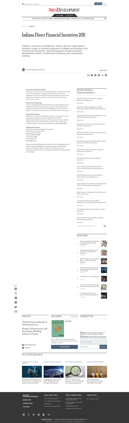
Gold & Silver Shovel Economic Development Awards (74, 399)
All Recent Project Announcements (86, 226)
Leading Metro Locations (72, 406)
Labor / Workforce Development (52, 401)
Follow (59, 15)
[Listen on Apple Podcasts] (35, 345)
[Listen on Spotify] (35, 348)
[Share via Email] (16, 311)
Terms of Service (77, 421)
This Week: (93, 337)
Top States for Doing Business (73, 408)
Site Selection (47, 403)
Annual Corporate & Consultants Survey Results (74, 403)
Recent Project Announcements (52, 406)
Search (70, 15)
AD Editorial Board (88, 18)
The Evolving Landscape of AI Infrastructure (34, 323)
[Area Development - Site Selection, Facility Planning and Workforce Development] (65, 10)
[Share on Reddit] (16, 302)
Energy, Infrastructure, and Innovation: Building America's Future (34, 331)
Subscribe (98, 3)
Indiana (32, 26)
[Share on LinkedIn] (16, 289)
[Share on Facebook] (16, 298)
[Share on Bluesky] (16, 307)
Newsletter (27, 400)
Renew (105, 4)
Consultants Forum (28, 4)
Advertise (36, 4)
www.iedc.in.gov (31, 141)
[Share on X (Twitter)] (16, 293)
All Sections (105, 18)
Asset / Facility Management (51, 398)
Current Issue (28, 403)
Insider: (92, 333)
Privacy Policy (69, 421)
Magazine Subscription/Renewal (30, 395)
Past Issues (74, 316)
